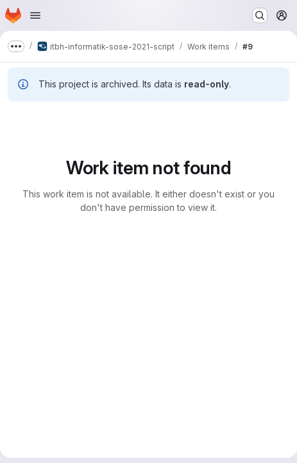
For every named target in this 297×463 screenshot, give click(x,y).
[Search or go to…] (259, 15)
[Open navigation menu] (35, 15)
